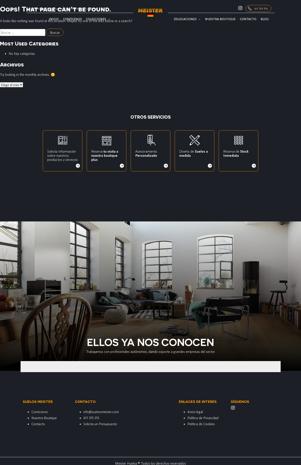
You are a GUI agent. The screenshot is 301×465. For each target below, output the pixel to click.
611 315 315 (261, 8)
